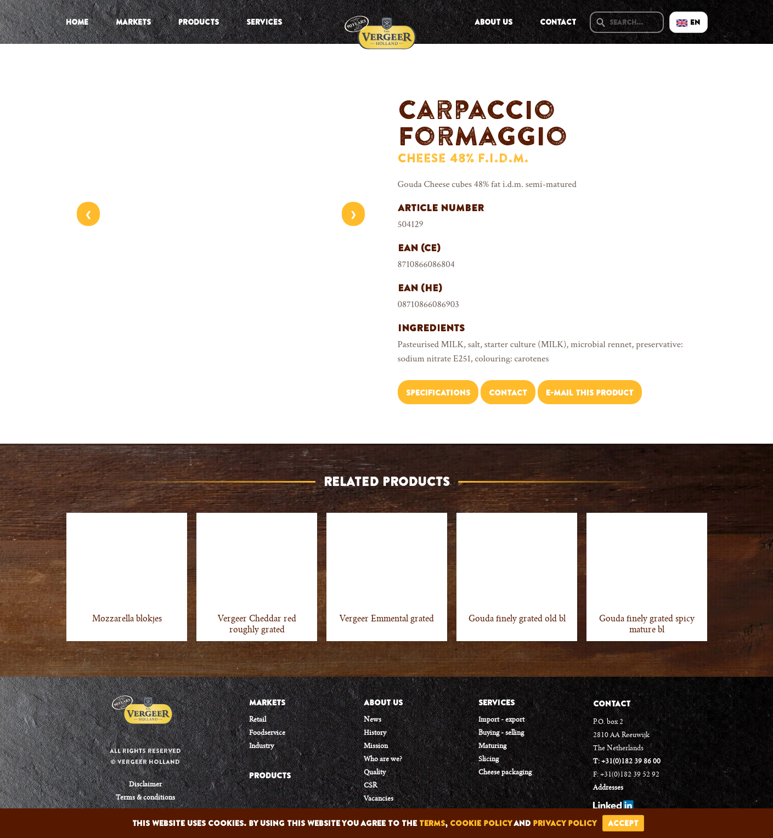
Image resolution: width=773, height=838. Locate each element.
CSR (370, 786)
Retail (257, 720)
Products (198, 21)
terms (432, 823)
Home (77, 21)
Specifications (438, 392)
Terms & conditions (145, 798)
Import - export (501, 720)
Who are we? (383, 759)
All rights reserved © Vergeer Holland (145, 756)
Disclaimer (145, 785)
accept (623, 823)
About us (493, 21)
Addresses (608, 788)
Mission (376, 746)
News (372, 720)
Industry (261, 746)
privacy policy (565, 823)
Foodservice (267, 733)
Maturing (492, 746)
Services (264, 21)
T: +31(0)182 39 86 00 (627, 761)
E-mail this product (590, 392)
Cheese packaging (505, 772)
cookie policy (481, 823)
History (375, 733)
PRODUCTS (270, 775)
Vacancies (378, 799)
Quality (375, 772)
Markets (133, 21)
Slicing (488, 759)
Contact (558, 21)
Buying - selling (501, 733)
